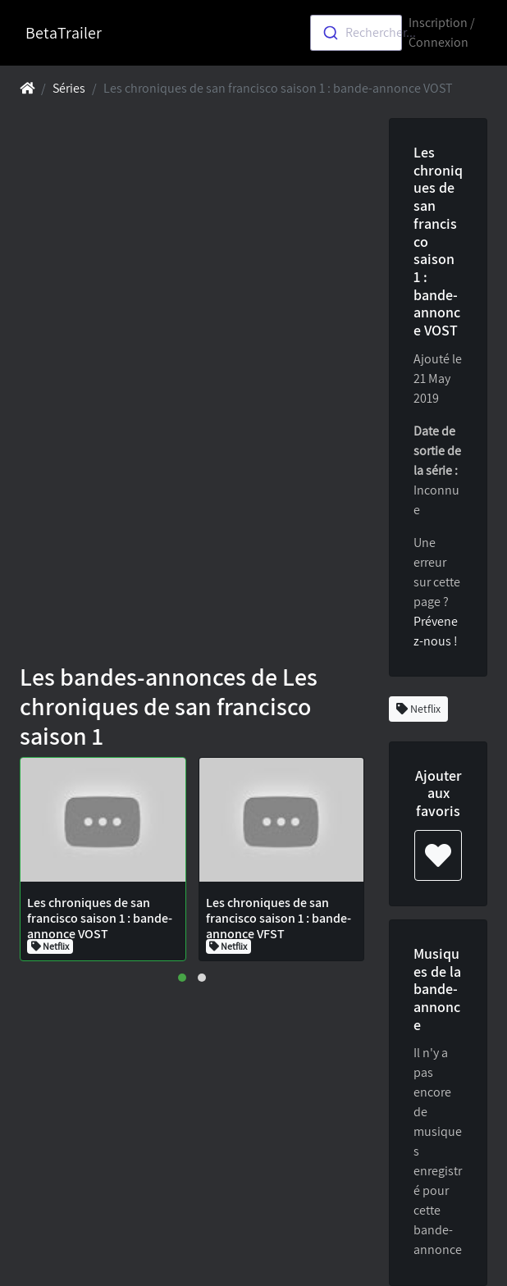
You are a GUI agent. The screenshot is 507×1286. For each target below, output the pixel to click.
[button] (182, 977)
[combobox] (356, 33)
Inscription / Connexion (442, 32)
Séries (69, 88)
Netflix (418, 708)
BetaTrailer (63, 32)
